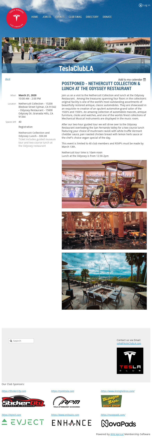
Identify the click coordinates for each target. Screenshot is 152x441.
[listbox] (132, 79)
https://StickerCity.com (14, 391)
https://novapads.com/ (113, 414)
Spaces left (11, 121)
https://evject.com (11, 414)
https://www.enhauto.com (65, 414)
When (13, 95)
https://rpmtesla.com (62, 391)
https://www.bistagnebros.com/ (118, 391)
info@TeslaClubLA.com (129, 343)
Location (12, 103)
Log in (146, 5)
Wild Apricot (117, 434)
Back (7, 79)
